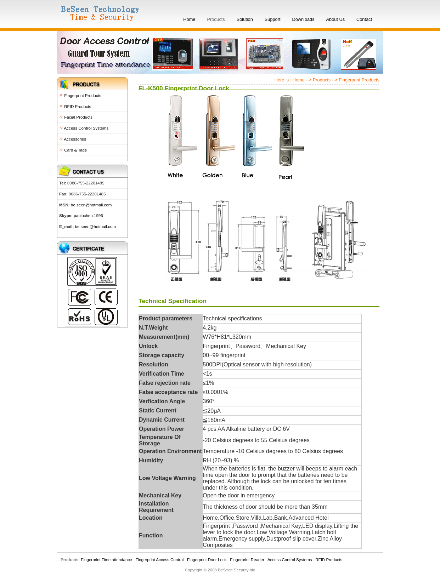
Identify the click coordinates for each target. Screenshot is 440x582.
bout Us (335, 19)
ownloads (303, 19)
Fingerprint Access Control (159, 559)
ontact (364, 19)
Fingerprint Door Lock (206, 559)
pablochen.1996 (88, 215)
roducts (216, 19)
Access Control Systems (83, 128)
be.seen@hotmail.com (91, 204)
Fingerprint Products (80, 95)
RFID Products (75, 106)
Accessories (72, 139)
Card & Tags (73, 150)
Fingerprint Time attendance (106, 559)
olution (245, 19)
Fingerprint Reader (247, 559)
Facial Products (75, 117)
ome (189, 19)
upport (273, 19)
